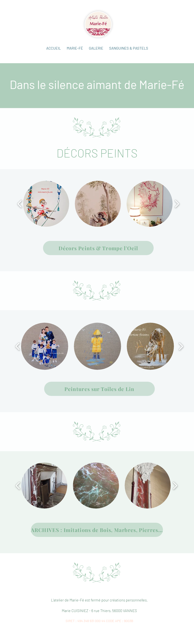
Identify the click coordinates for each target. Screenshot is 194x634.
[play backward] (20, 204)
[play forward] (177, 204)
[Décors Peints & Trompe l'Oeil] (98, 248)
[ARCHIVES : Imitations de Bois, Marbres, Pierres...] (97, 530)
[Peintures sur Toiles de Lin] (99, 389)
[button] (96, 48)
